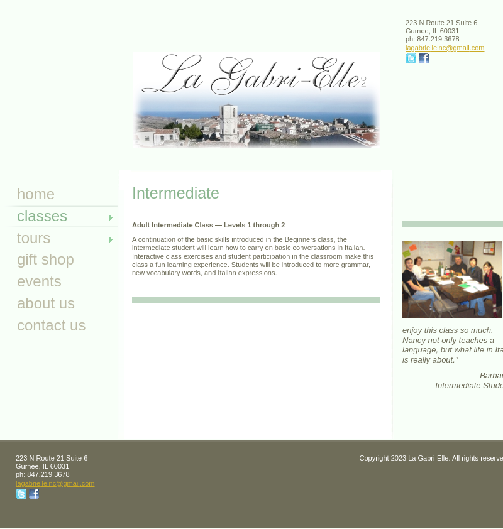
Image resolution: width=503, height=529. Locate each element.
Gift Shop (45, 259)
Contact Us (51, 325)
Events (39, 281)
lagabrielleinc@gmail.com (445, 48)
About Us (46, 303)
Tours (33, 237)
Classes (42, 215)
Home (36, 193)
